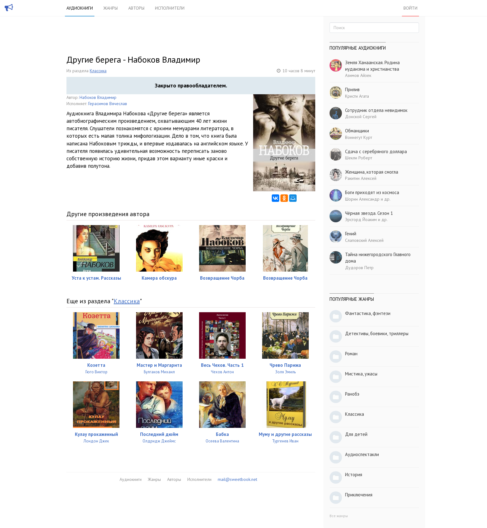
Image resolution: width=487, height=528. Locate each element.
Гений (350, 234)
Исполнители (169, 8)
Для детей (356, 434)
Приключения (358, 495)
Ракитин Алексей (360, 178)
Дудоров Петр (359, 267)
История (353, 474)
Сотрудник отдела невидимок (376, 110)
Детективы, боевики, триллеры (376, 333)
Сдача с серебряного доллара (376, 151)
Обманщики (357, 131)
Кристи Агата (357, 96)
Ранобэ (352, 394)
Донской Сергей (360, 116)
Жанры (110, 8)
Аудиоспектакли (362, 454)
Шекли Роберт (358, 158)
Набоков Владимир (98, 97)
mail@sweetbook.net (237, 479)
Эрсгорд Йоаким (361, 219)
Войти (410, 8)
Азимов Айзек (358, 75)
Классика (98, 70)
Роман (351, 354)
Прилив (352, 89)
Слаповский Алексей (364, 240)
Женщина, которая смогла (371, 172)
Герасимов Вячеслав (107, 103)
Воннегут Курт (358, 137)
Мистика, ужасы (361, 374)
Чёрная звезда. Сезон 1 (369, 213)
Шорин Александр (362, 199)
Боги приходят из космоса (372, 192)
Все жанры (339, 515)
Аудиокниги (79, 8)
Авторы (136, 8)
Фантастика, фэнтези (367, 313)
